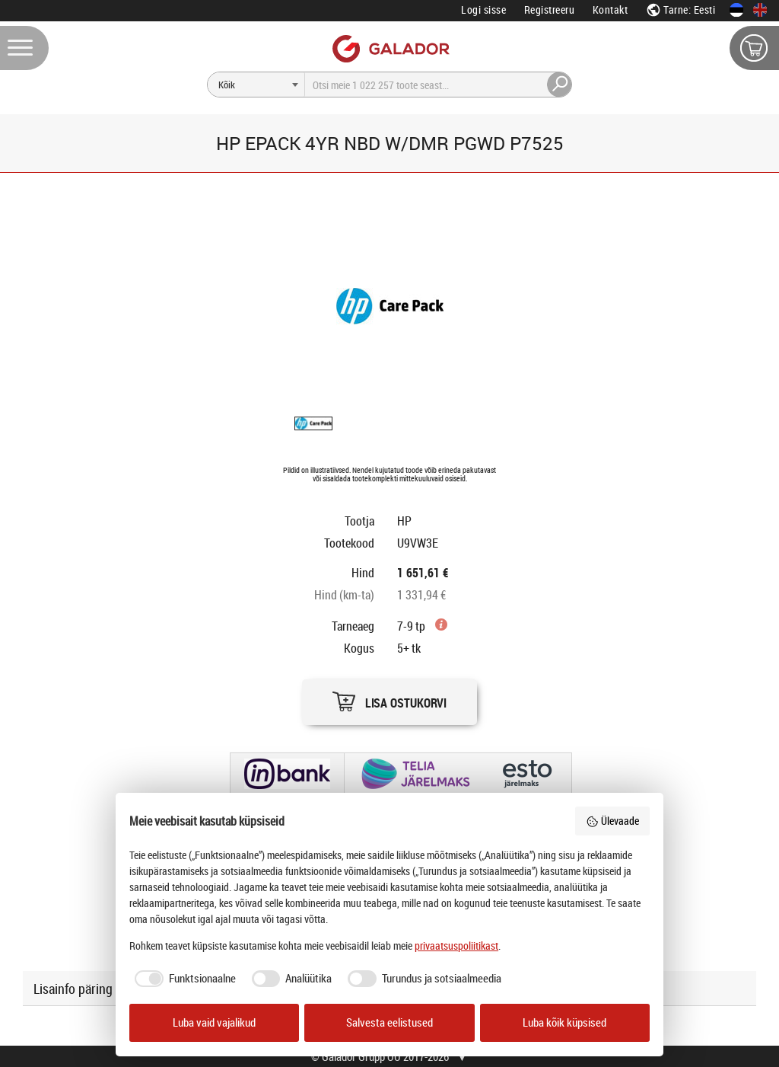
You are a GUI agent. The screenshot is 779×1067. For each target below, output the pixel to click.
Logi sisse (483, 9)
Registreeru (549, 9)
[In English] (760, 10)
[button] (389, 698)
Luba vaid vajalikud (214, 1022)
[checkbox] (182, 978)
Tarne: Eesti (681, 9)
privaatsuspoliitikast (456, 945)
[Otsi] (256, 84)
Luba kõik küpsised (564, 1022)
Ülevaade (612, 820)
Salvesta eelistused (389, 1022)
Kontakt (610, 9)
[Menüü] (24, 48)
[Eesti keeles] (736, 10)
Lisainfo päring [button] (73, 988)
